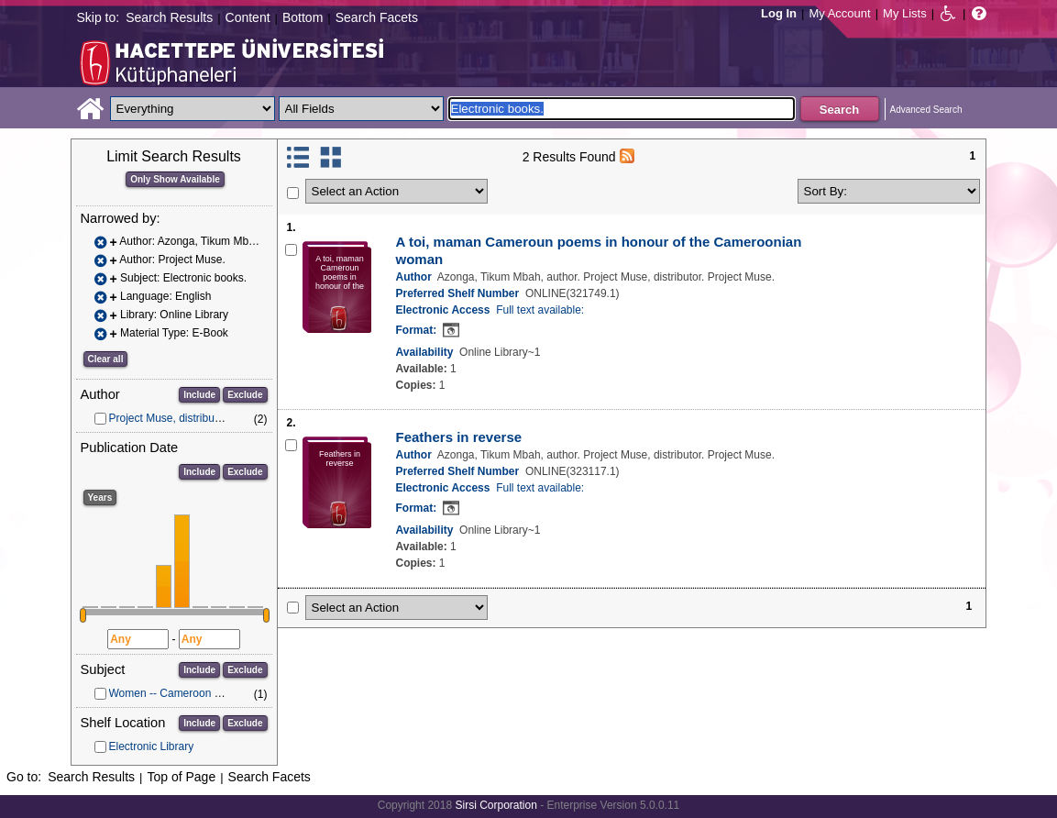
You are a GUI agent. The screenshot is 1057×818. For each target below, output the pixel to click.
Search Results (169, 17)
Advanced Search (926, 110)
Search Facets (377, 17)
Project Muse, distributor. (169, 418)
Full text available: (540, 310)
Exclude (244, 395)
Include (199, 395)
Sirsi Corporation (495, 805)
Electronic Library (151, 746)
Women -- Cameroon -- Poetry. (184, 693)
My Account (839, 13)
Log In (779, 13)
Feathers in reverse (459, 437)
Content (248, 17)
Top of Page (181, 776)
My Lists (905, 13)
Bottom (302, 17)
